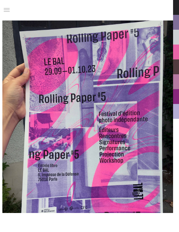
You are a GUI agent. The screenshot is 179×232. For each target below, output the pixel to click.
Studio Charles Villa (43, 9)
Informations (131, 9)
